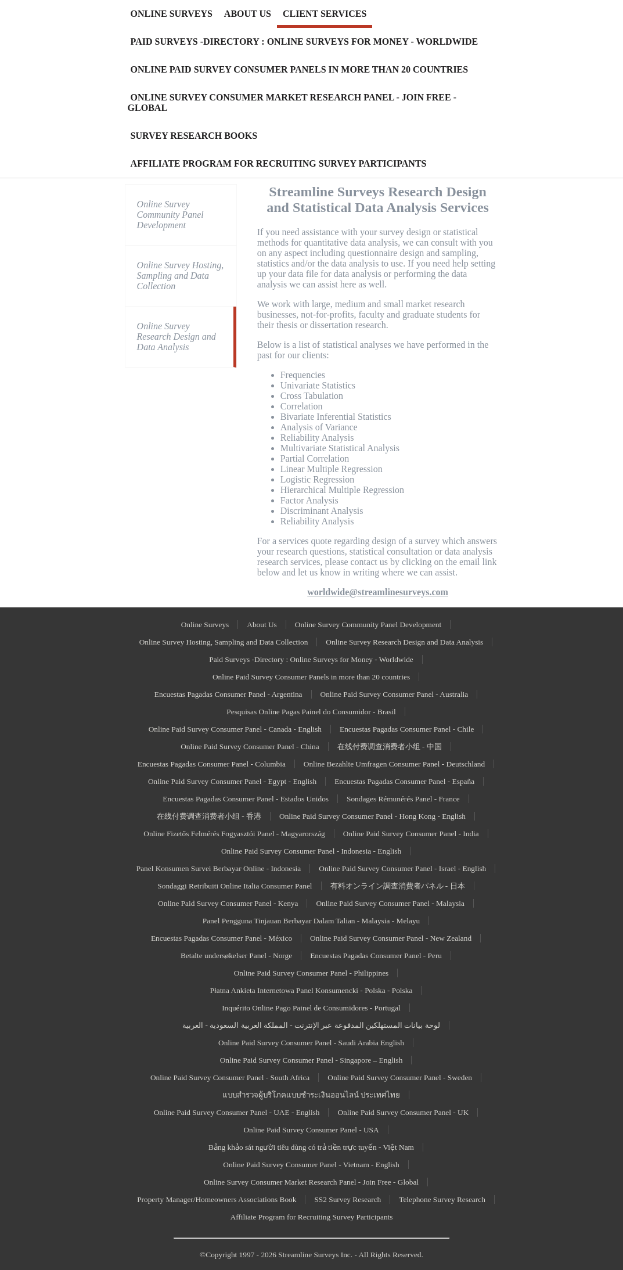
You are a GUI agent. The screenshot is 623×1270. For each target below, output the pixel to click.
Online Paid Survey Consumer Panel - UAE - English (237, 1112)
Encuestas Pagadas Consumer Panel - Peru (376, 955)
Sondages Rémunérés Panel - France (403, 798)
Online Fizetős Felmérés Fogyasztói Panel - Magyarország (234, 833)
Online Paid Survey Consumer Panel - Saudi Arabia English (311, 1042)
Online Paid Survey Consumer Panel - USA (311, 1129)
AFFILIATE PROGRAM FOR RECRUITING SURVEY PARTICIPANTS (279, 163)
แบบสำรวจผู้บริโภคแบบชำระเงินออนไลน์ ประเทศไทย (311, 1095)
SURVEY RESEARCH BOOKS (194, 136)
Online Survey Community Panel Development (170, 214)
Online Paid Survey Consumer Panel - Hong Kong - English (372, 816)
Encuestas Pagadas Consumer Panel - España (404, 781)
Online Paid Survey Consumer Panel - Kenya (228, 903)
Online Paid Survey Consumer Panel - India (411, 833)
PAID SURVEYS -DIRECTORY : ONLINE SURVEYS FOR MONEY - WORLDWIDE (304, 41)
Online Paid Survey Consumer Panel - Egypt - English (232, 781)
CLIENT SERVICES (325, 14)
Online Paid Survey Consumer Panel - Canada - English (235, 729)
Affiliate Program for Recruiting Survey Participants (312, 1217)
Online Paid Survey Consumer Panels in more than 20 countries (311, 676)
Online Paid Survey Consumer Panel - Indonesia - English (311, 851)
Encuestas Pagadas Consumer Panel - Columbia (212, 764)
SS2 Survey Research (347, 1199)
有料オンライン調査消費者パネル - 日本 (397, 886)
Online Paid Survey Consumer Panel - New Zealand (390, 938)
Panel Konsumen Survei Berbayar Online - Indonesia (218, 868)
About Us (261, 624)
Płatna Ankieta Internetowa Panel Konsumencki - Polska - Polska (311, 990)
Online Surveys (205, 624)
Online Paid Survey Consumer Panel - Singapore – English (311, 1060)
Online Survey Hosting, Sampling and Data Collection (180, 275)
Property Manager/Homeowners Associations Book (216, 1199)
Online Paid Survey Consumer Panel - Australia (394, 694)
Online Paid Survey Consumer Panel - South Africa (229, 1077)
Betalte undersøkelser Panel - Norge (236, 955)
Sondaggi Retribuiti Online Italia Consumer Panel (234, 886)
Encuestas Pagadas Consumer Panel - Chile (407, 729)
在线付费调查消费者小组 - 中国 (389, 746)
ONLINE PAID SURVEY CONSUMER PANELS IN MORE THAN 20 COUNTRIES (300, 69)
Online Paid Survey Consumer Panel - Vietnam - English (311, 1164)
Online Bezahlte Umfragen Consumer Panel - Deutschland (394, 764)
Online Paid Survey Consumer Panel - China (250, 746)
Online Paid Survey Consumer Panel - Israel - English (402, 868)
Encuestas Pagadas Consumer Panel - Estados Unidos (246, 798)
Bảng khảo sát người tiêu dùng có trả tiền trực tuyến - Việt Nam (311, 1147)
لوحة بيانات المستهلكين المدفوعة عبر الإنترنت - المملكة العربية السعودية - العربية (311, 1025)
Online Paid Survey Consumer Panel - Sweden (399, 1077)
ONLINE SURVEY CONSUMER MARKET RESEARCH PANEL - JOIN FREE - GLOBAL (292, 102)
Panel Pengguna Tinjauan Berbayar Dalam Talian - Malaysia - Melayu (311, 920)
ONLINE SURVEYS (172, 14)
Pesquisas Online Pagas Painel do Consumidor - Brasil (310, 711)
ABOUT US (247, 14)
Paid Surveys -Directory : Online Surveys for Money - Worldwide (311, 659)
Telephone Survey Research (442, 1199)
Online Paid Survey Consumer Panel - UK (403, 1112)
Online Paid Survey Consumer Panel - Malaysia (390, 903)
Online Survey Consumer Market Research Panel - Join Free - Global (311, 1182)
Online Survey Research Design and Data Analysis (176, 336)
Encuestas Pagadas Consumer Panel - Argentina (228, 694)
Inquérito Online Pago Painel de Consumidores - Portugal (311, 1007)
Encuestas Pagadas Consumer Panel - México (221, 938)
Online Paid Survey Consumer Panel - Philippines (311, 973)
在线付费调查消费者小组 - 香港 (209, 816)
